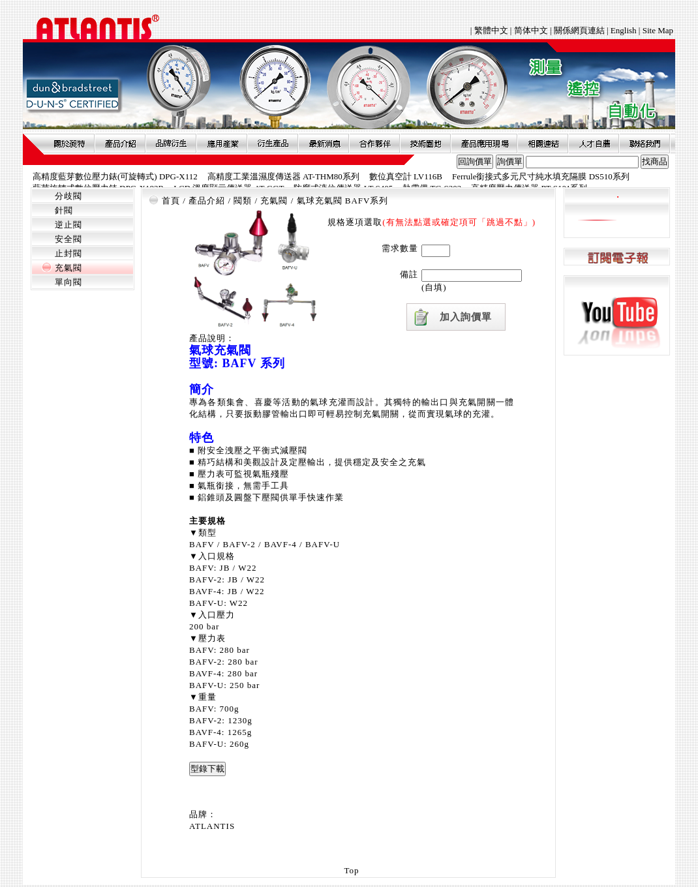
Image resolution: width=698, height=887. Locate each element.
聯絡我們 (644, 143)
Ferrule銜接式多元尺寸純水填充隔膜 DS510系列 (541, 176)
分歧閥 (68, 196)
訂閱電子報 (617, 257)
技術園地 (425, 143)
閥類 (243, 200)
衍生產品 (272, 143)
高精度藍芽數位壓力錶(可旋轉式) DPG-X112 (115, 176)
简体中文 (531, 30)
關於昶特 (69, 143)
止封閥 (68, 253)
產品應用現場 (484, 143)
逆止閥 (68, 225)
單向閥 (68, 282)
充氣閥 (68, 268)
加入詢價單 (466, 317)
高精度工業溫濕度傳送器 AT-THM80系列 (283, 176)
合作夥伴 (374, 143)
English (624, 30)
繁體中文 (492, 30)
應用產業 (222, 143)
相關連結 (543, 143)
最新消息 (323, 143)
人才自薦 (593, 143)
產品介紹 (120, 143)
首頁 (171, 200)
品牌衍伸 (171, 143)
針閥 (64, 210)
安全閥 (68, 239)
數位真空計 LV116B (405, 176)
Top (351, 870)
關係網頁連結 (579, 30)
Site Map (658, 30)
